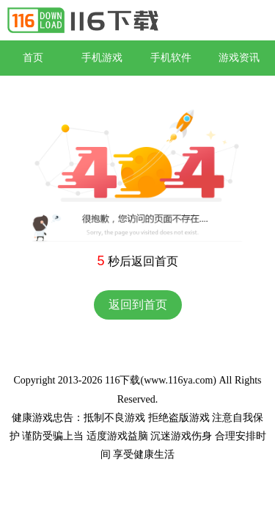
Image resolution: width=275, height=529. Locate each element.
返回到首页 (138, 304)
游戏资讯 (239, 57)
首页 (33, 57)
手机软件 (170, 57)
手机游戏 (101, 57)
